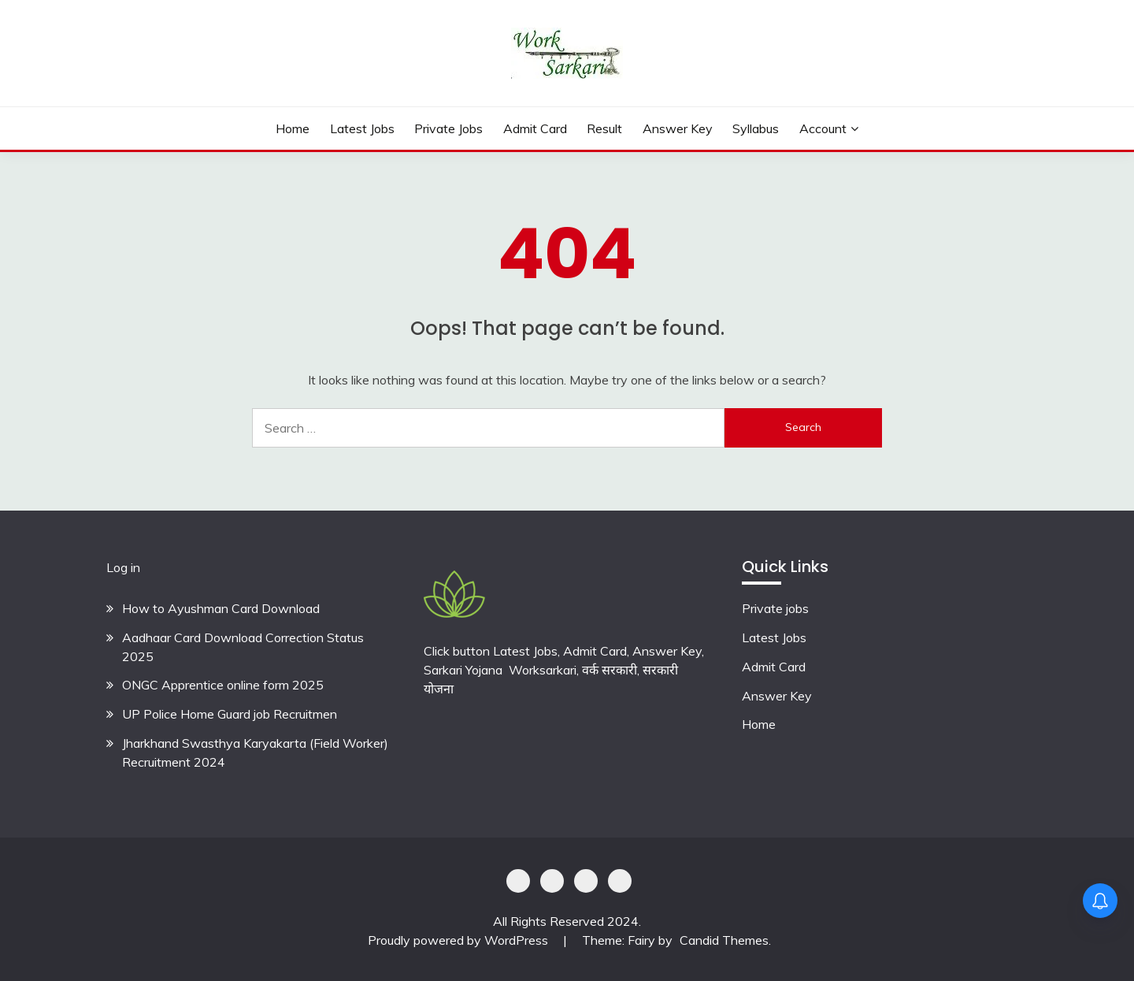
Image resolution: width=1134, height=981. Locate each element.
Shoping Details (552, 881)
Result (604, 128)
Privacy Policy (518, 881)
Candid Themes (724, 940)
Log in (123, 567)
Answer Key (678, 128)
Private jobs (775, 608)
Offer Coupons (586, 881)
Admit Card (535, 128)
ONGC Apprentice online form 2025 (223, 685)
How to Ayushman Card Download (221, 608)
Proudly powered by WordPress (459, 940)
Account (823, 128)
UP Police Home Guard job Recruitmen (229, 714)
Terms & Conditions (620, 881)
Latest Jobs (362, 128)
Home (292, 128)
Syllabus (755, 128)
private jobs (448, 128)
